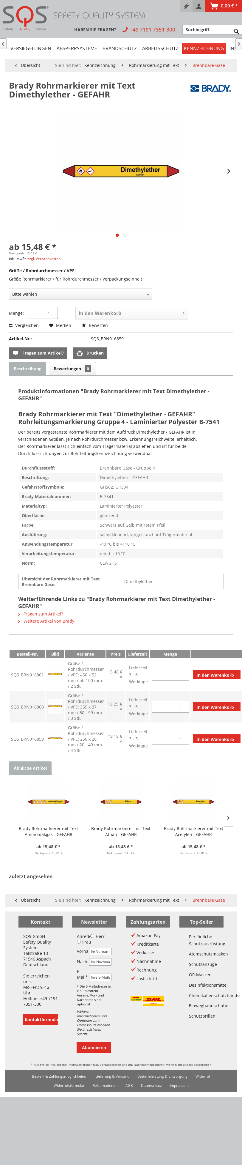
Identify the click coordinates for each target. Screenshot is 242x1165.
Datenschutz (151, 1085)
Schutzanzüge (201, 964)
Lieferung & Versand (112, 1076)
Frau (84, 942)
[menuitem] (186, 6)
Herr (97, 936)
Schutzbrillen (201, 1016)
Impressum (179, 1085)
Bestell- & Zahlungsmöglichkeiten (59, 1076)
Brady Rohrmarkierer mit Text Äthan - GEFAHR (121, 831)
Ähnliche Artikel (30, 768)
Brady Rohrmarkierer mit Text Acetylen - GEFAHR (193, 831)
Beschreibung (27, 368)
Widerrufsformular (69, 1085)
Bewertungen (72, 368)
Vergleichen (24, 325)
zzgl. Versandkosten (44, 258)
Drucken (90, 353)
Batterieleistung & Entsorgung (162, 1076)
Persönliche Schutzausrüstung (201, 940)
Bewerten (95, 325)
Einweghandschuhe (201, 1005)
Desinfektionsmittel (201, 985)
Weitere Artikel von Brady (46, 621)
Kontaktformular (41, 1019)
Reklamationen (105, 1085)
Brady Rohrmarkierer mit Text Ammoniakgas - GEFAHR (48, 831)
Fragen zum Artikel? (38, 353)
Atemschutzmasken (201, 954)
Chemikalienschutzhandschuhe (201, 995)
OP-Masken (200, 974)
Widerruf (203, 1076)
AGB (129, 1085)
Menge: (16, 313)
